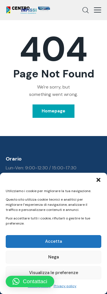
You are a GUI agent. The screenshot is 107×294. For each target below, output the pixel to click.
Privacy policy (65, 286)
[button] (98, 180)
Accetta (53, 241)
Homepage (53, 111)
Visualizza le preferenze (53, 273)
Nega (53, 257)
